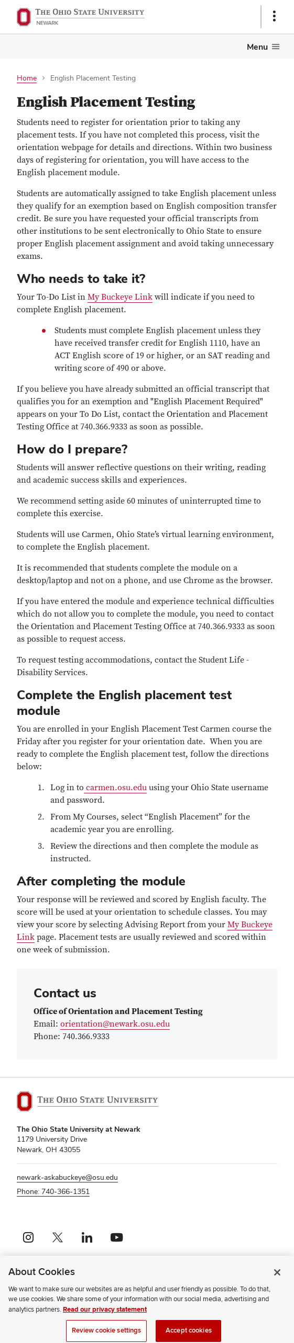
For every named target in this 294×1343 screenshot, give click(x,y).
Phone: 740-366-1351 (53, 1191)
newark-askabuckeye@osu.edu (67, 1177)
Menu (257, 46)
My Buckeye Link (120, 297)
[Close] (277, 1277)
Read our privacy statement (105, 1314)
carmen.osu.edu (115, 787)
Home (27, 78)
